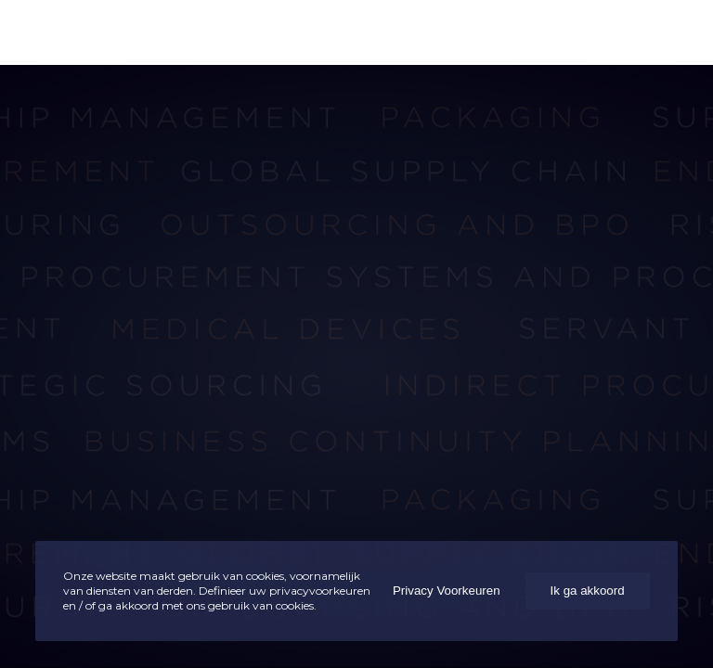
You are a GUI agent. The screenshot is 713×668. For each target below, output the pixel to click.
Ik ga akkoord (588, 590)
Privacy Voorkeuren (446, 590)
